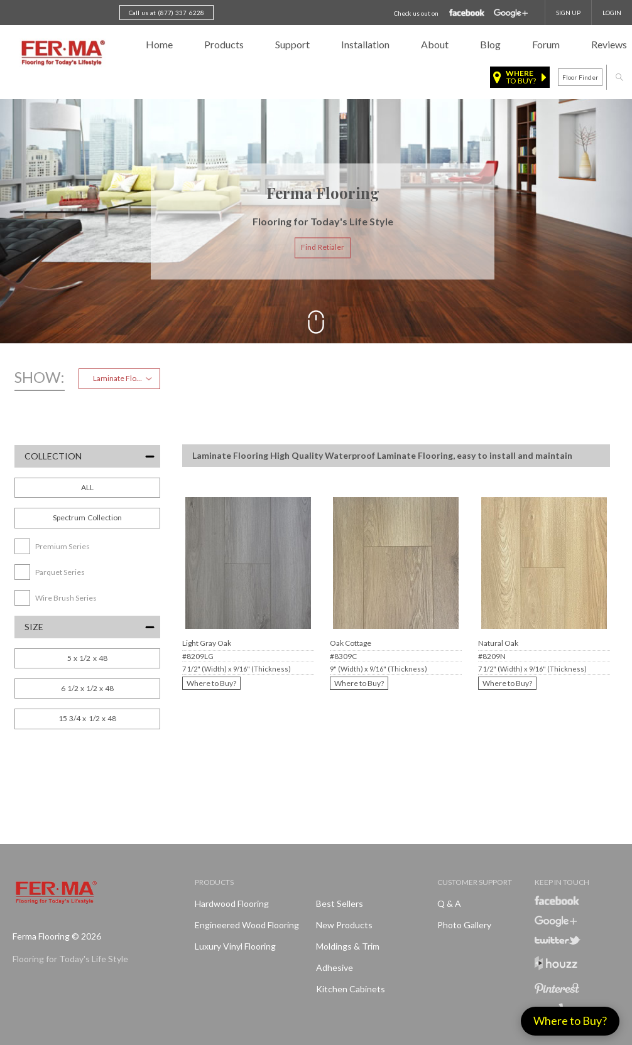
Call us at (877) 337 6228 (166, 12)
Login (611, 12)
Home (159, 44)
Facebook (467, 13)
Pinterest (557, 988)
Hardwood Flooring (232, 903)
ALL (87, 487)
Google (511, 13)
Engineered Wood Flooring (247, 924)
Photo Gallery (464, 924)
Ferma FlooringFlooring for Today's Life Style (61, 53)
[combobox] (119, 378)
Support (292, 44)
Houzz (556, 965)
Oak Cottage (350, 643)
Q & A (449, 903)
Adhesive (334, 967)
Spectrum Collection (87, 517)
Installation (365, 44)
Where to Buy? (211, 683)
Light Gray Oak (206, 643)
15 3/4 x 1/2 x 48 (87, 718)
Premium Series (62, 546)
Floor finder (580, 77)
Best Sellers (339, 903)
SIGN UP (568, 12)
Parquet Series (60, 572)
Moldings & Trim (347, 946)
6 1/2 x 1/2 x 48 (87, 688)
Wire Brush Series (66, 598)
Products (224, 44)
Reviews (609, 44)
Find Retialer (322, 247)
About (435, 44)
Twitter (557, 940)
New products (344, 924)
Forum (546, 44)
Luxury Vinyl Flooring (235, 946)
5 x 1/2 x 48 (87, 658)
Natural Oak (498, 643)
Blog (490, 44)
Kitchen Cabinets (350, 988)
